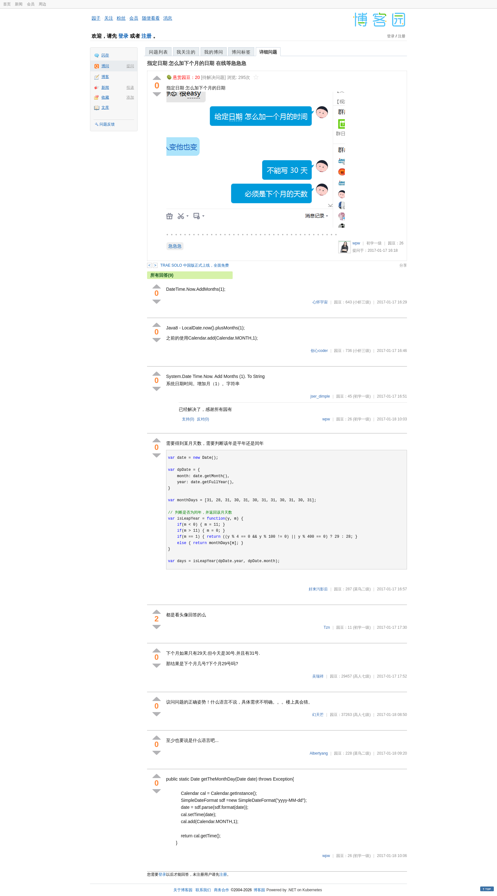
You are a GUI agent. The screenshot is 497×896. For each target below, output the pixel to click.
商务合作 (221, 890)
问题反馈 (107, 124)
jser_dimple (320, 396)
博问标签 (241, 52)
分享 (403, 265)
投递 (130, 87)
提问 (130, 66)
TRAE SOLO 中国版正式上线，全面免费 (194, 265)
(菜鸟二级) (362, 589)
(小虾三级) (362, 302)
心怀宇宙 (320, 302)
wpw (356, 243)
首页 (7, 4)
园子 (96, 18)
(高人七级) (362, 676)
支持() (188, 419)
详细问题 (268, 52)
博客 (105, 77)
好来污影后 (318, 589)
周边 (42, 4)
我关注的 (186, 52)
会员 (31, 4)
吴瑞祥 (318, 676)
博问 (105, 66)
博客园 (259, 890)
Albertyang (319, 753)
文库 (105, 107)
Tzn (327, 627)
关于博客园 (182, 890)
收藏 (105, 97)
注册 (146, 36)
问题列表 (158, 52)
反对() (203, 419)
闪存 (105, 55)
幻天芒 (318, 714)
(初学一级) (362, 396)
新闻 (19, 4)
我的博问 (213, 52)
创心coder (319, 350)
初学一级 (374, 243)
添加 (130, 97)
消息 (167, 18)
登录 (123, 36)
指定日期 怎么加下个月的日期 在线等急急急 (196, 63)
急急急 (175, 246)
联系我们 (203, 890)
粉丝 (121, 18)
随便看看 (151, 18)
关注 (108, 18)
